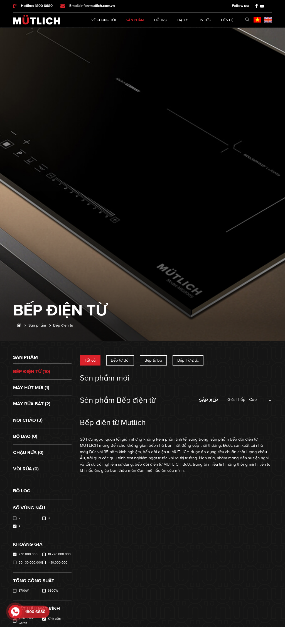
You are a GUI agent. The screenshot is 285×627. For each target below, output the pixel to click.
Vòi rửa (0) (26, 469)
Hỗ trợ (160, 20)
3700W (24, 591)
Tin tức (204, 20)
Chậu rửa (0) (28, 452)
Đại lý (182, 20)
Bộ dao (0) (25, 436)
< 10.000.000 (28, 554)
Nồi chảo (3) (28, 420)
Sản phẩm (135, 20)
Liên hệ (227, 20)
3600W (53, 591)
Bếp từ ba (153, 360)
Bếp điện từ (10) (31, 371)
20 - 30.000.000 (30, 562)
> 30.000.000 (57, 562)
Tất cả (90, 360)
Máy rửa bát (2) (31, 404)
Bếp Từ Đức (188, 360)
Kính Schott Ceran (26, 620)
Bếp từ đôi (120, 360)
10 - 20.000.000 (59, 554)
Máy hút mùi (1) (31, 388)
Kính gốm (54, 619)
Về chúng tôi (103, 20)
